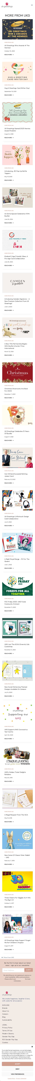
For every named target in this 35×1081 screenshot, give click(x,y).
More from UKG (9, 42)
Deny (17, 1069)
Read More (9, 54)
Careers (5, 1014)
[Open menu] (32, 5)
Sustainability (7, 1020)
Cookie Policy (11, 1078)
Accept (17, 1064)
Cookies (5, 1042)
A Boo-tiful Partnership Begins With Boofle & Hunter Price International (15, 346)
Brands (4, 1008)
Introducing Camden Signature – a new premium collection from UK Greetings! (17, 301)
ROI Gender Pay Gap (10, 1039)
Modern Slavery (8, 1033)
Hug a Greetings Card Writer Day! (17, 88)
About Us (5, 1011)
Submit (28, 970)
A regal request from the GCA (16, 815)
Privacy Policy (20, 979)
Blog (3, 1017)
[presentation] (17, 29)
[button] (32, 1047)
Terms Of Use (7, 1030)
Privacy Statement (21, 1078)
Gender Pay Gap (8, 1036)
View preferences (17, 1074)
